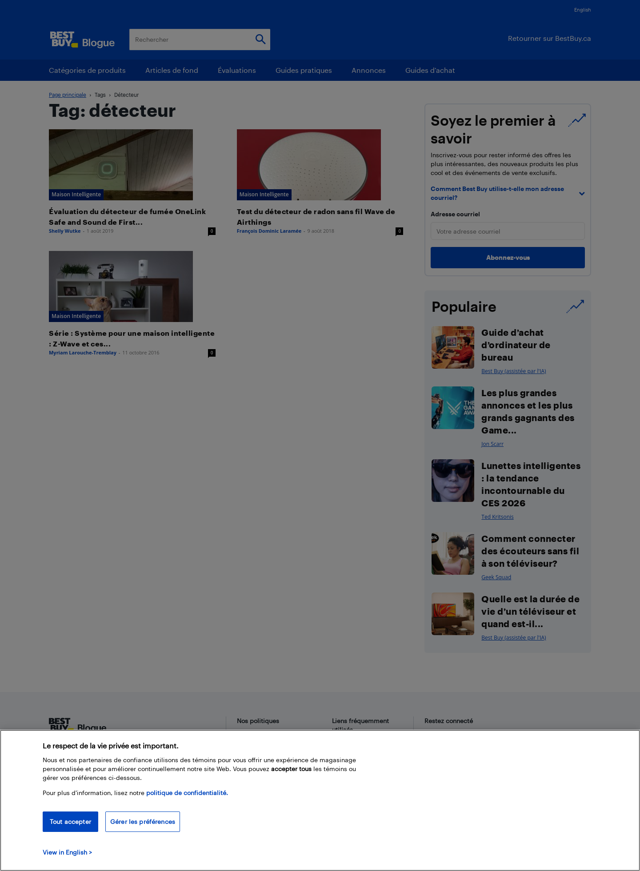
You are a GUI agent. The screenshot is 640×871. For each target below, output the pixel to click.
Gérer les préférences (142, 821)
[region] (320, 800)
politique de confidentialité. (187, 792)
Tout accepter (70, 821)
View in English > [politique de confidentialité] (67, 852)
